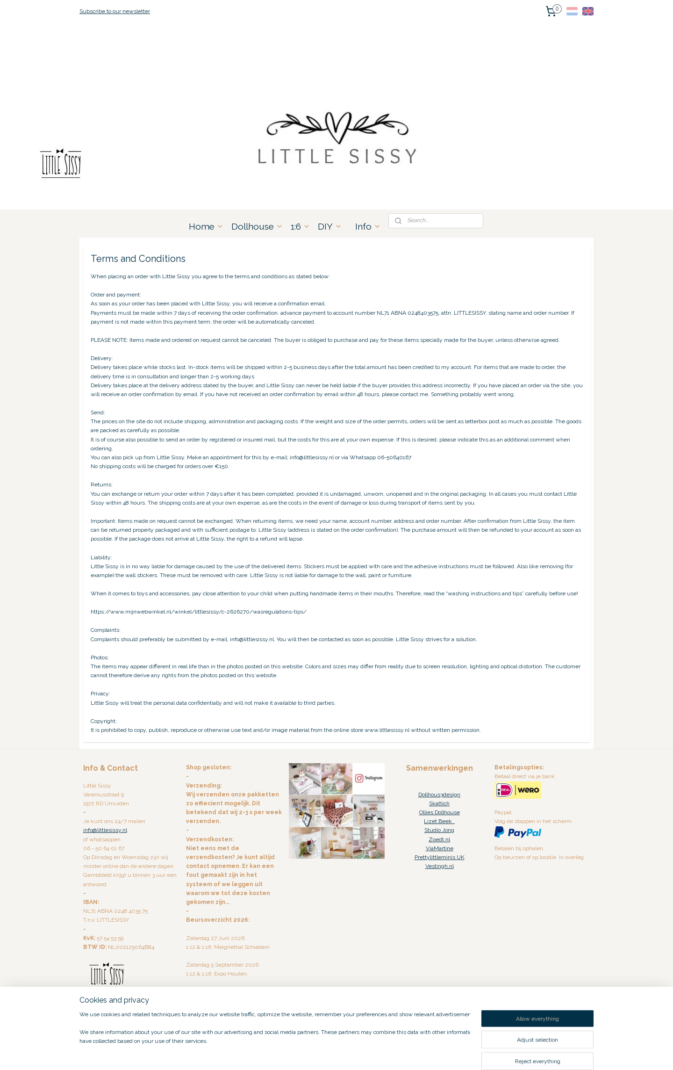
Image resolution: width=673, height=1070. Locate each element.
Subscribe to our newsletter (114, 11)
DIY (330, 226)
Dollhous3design (439, 794)
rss (315, 1053)
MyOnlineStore (427, 1053)
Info (368, 226)
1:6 (300, 226)
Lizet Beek (439, 821)
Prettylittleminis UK (440, 857)
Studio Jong (439, 830)
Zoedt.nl (439, 839)
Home (206, 226)
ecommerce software (348, 1053)
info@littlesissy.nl (105, 830)
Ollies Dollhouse (439, 812)
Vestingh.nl (439, 866)
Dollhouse (257, 226)
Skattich (439, 803)
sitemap (298, 1053)
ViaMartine (439, 848)
